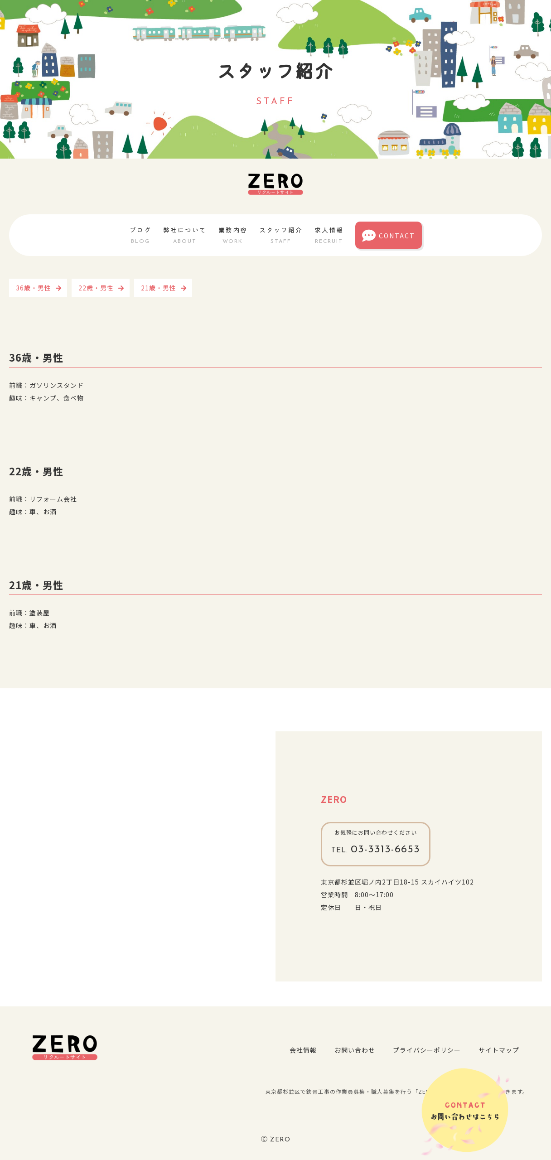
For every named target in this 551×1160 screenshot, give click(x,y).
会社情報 (301, 1049)
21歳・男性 (158, 287)
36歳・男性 (33, 287)
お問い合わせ (354, 1049)
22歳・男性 (96, 287)
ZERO (334, 799)
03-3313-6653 (376, 849)
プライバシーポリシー (426, 1049)
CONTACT (388, 235)
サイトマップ (498, 1049)
